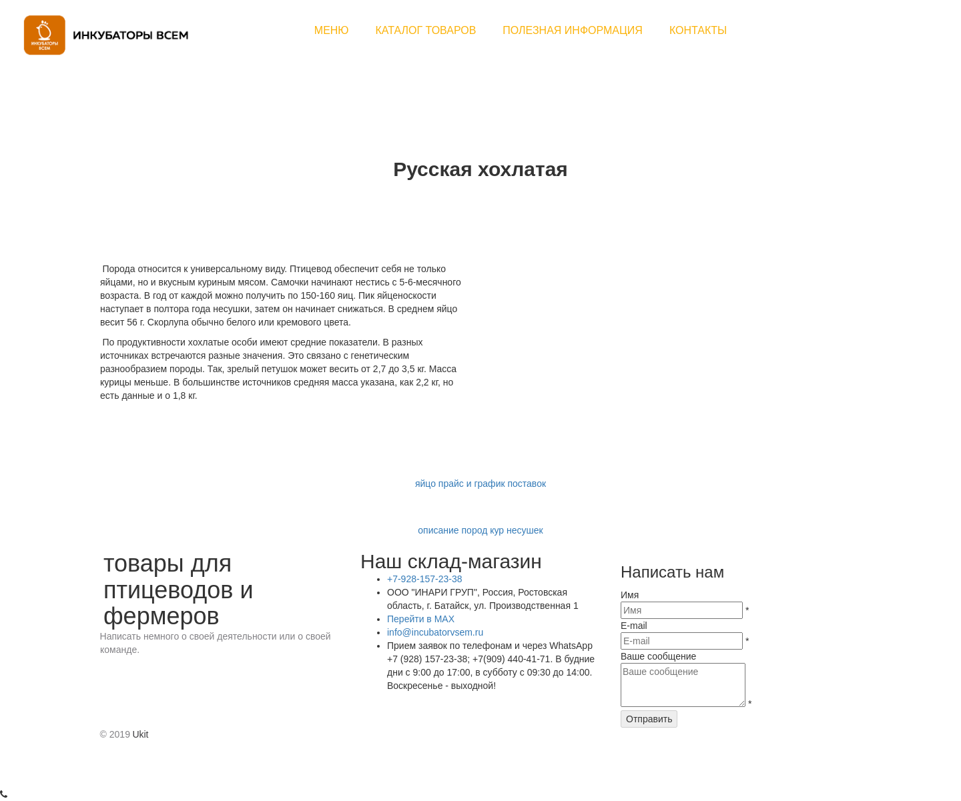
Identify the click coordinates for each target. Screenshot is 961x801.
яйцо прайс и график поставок (480, 483)
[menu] (520, 31)
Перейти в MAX (420, 619)
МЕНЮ (331, 30)
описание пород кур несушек (480, 530)
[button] (426, 31)
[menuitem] (331, 31)
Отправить (649, 719)
